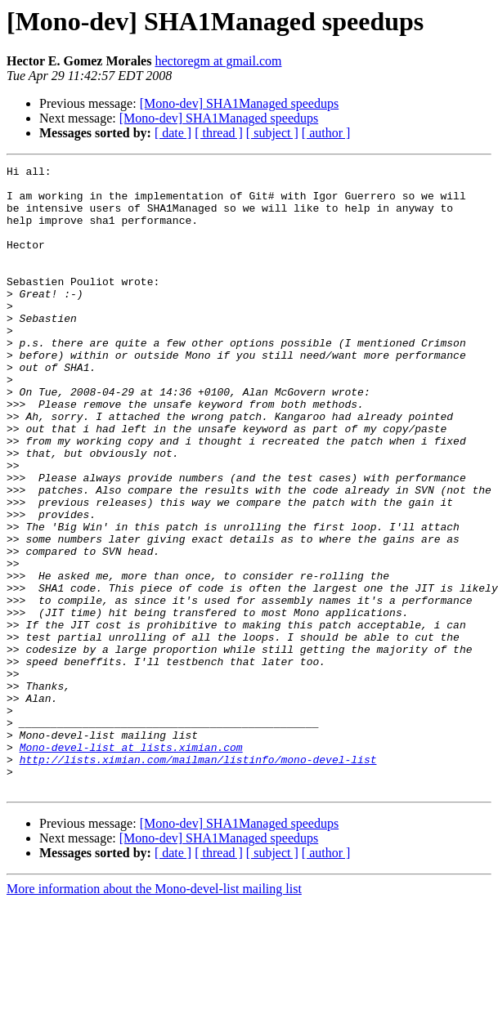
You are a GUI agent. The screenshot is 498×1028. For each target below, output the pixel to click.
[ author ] (326, 133)
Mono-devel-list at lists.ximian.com (131, 864)
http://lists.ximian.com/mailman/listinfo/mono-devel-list (198, 879)
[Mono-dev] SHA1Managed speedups (239, 103)
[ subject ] (272, 133)
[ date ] (173, 133)
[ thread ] (219, 133)
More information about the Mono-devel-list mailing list (154, 1014)
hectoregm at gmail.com (218, 61)
